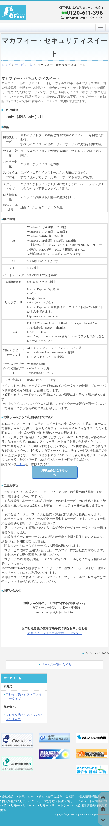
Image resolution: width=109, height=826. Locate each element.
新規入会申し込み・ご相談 (56, 796)
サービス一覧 (24, 65)
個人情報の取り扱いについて (21, 801)
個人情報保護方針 (91, 796)
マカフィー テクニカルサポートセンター (54, 633)
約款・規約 (26, 796)
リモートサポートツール (56, 805)
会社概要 (8, 796)
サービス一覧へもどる (56, 664)
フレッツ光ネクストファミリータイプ (24, 697)
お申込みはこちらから (54, 473)
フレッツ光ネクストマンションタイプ (24, 717)
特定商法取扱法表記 (58, 801)
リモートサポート (23, 805)
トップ (5, 65)
